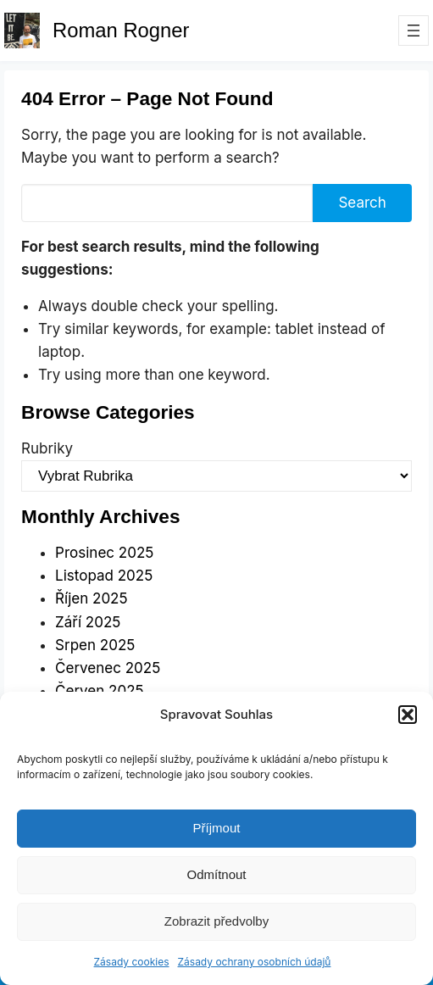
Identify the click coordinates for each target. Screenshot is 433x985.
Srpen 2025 (95, 645)
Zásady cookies (131, 961)
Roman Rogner (121, 30)
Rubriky (47, 448)
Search (362, 202)
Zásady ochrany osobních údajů (254, 961)
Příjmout (217, 828)
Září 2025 (87, 622)
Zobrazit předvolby (216, 921)
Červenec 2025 (107, 667)
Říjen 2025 (91, 598)
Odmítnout (216, 874)
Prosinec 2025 (104, 552)
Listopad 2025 (104, 575)
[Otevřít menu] (413, 30)
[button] (407, 714)
